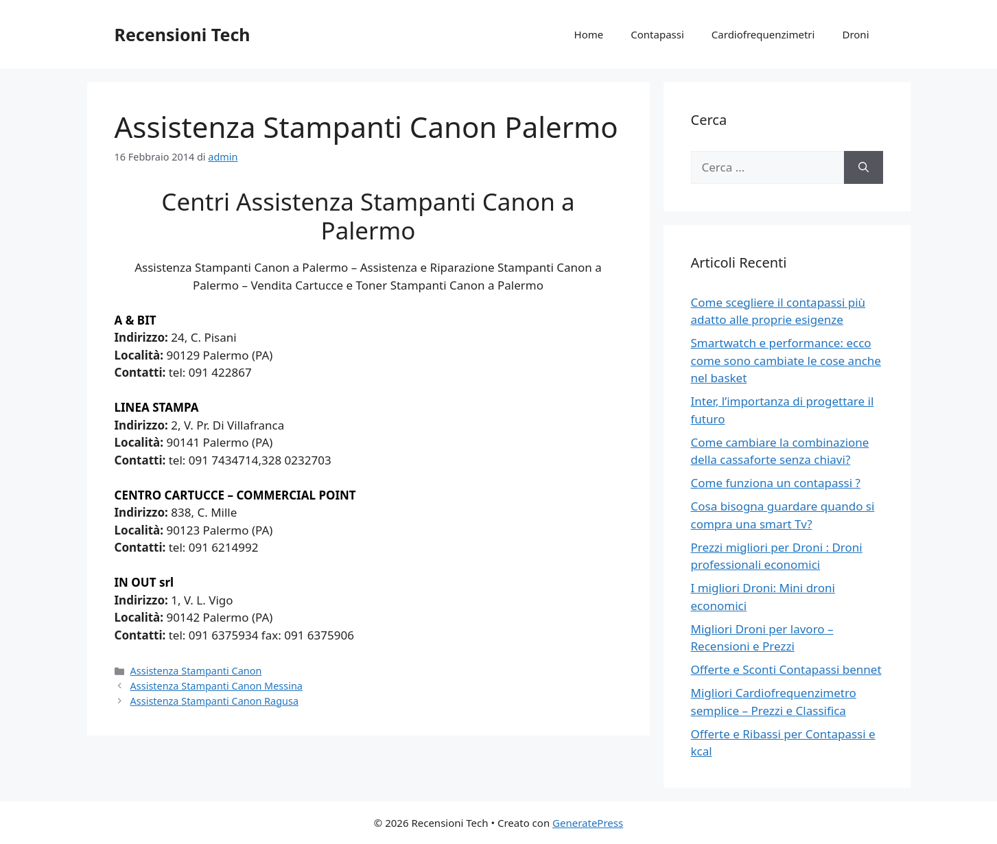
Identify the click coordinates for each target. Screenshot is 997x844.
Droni (855, 34)
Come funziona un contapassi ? (775, 483)
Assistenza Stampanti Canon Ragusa (214, 700)
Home (589, 34)
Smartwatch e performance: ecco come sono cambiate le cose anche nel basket (786, 360)
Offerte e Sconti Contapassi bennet (786, 669)
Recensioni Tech (182, 34)
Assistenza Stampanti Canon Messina (216, 685)
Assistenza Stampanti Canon (196, 670)
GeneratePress (587, 823)
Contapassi (657, 34)
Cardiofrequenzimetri (763, 34)
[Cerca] (863, 167)
